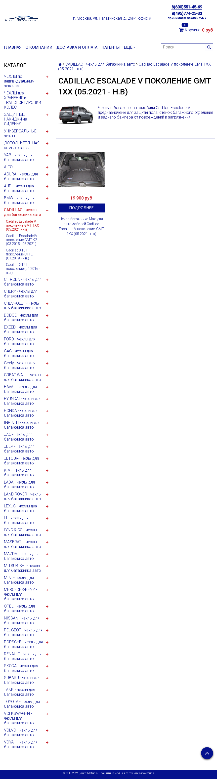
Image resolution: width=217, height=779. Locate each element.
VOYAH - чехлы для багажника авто (21, 744)
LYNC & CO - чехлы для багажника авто (22, 532)
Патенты (110, 47)
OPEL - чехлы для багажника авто (19, 608)
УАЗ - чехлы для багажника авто (19, 157)
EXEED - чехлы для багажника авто (20, 329)
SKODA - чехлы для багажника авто (21, 668)
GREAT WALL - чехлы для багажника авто (22, 377)
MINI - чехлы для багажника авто (19, 580)
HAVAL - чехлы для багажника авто (20, 389)
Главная (13, 47)
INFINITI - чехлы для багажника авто (22, 425)
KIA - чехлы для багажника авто (19, 472)
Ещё (129, 47)
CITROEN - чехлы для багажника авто (23, 282)
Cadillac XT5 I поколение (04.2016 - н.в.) (23, 269)
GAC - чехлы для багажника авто (19, 353)
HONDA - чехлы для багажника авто (21, 413)
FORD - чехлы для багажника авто (19, 341)
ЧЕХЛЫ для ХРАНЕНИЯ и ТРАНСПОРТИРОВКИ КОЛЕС (22, 100)
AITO (8, 166)
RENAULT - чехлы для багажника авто (23, 656)
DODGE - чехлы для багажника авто (21, 317)
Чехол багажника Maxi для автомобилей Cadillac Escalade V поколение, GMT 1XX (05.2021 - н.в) (81, 226)
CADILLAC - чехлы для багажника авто (22, 212)
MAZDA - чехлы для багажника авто (21, 556)
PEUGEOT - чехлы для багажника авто (23, 632)
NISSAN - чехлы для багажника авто (22, 620)
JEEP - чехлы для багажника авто (19, 448)
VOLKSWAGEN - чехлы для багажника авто (19, 718)
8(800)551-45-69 (187, 7)
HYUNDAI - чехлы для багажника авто (22, 401)
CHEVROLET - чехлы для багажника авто (22, 305)
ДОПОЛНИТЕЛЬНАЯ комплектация (22, 145)
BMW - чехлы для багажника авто (19, 200)
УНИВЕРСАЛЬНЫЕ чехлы (20, 133)
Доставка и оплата (76, 47)
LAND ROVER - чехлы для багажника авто (22, 496)
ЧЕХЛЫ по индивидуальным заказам (19, 81)
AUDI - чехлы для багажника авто (19, 188)
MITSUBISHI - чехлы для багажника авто (22, 568)
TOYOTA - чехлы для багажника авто (22, 704)
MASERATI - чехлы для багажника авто (22, 544)
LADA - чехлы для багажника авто (19, 484)
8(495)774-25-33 (187, 13)
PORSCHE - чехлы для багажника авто (23, 644)
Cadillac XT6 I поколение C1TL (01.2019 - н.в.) (19, 254)
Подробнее (81, 207)
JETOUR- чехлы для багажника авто (21, 460)
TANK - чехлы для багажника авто (19, 692)
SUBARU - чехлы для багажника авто (22, 680)
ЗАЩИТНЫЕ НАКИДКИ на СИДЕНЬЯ (15, 119)
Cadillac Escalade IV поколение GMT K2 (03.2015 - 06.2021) (21, 240)
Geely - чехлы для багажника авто (19, 365)
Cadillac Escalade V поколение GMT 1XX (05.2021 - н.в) (22, 225)
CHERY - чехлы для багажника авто (20, 293)
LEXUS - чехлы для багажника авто (20, 508)
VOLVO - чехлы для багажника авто (21, 732)
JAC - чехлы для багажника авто (19, 437)
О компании (39, 47)
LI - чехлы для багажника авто (19, 520)
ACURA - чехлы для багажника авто (21, 176)
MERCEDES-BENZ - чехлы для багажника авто (20, 594)
